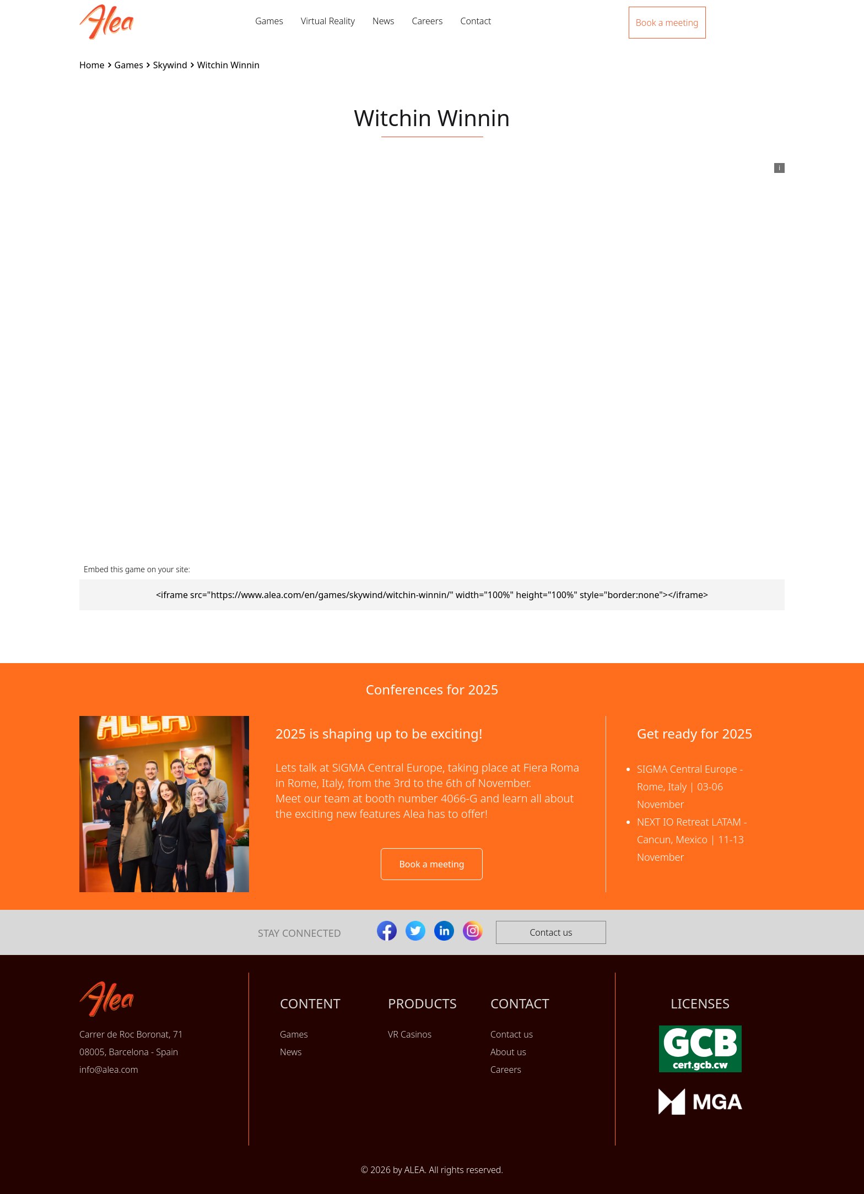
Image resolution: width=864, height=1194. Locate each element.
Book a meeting (431, 864)
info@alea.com (108, 1069)
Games (269, 21)
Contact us (551, 932)
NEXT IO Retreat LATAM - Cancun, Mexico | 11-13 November (692, 839)
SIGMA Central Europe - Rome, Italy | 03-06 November (690, 786)
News (383, 21)
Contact (475, 21)
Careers (427, 21)
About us (508, 1052)
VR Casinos (409, 1034)
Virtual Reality (328, 21)
